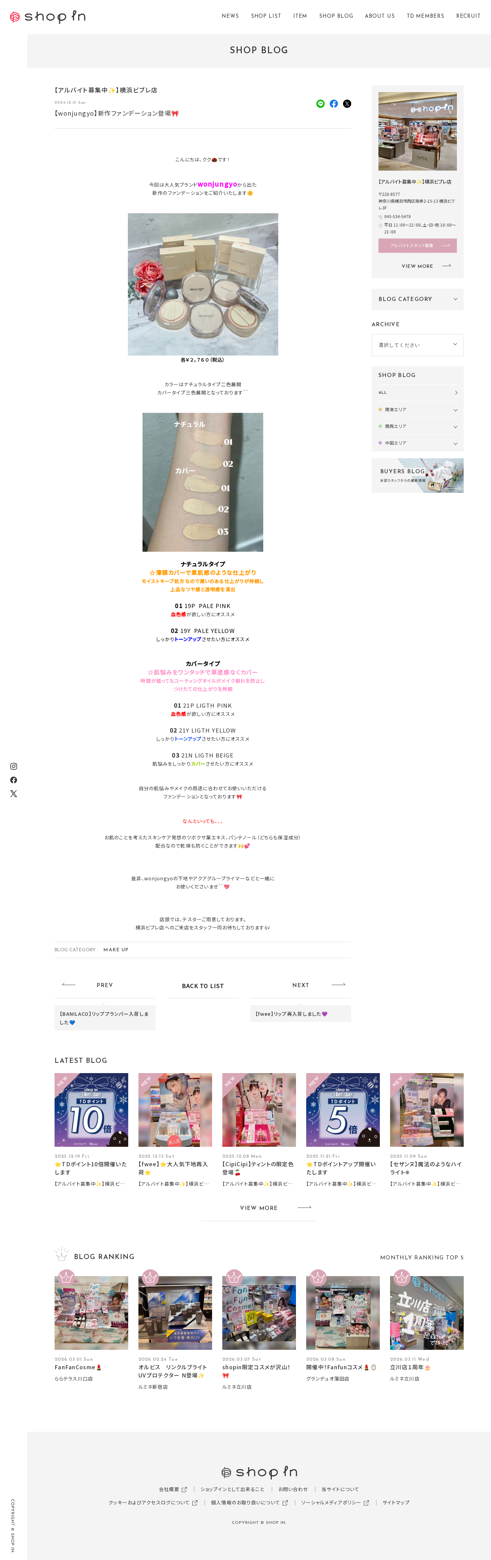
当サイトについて (340, 1489)
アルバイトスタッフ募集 (412, 245)
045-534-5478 (397, 216)
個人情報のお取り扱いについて (245, 1502)
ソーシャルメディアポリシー (331, 1502)
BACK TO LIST (203, 986)
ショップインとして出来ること (232, 1489)
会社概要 (169, 1489)
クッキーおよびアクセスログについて (149, 1502)
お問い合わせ (293, 1489)
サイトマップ (396, 1502)
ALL (382, 393)
